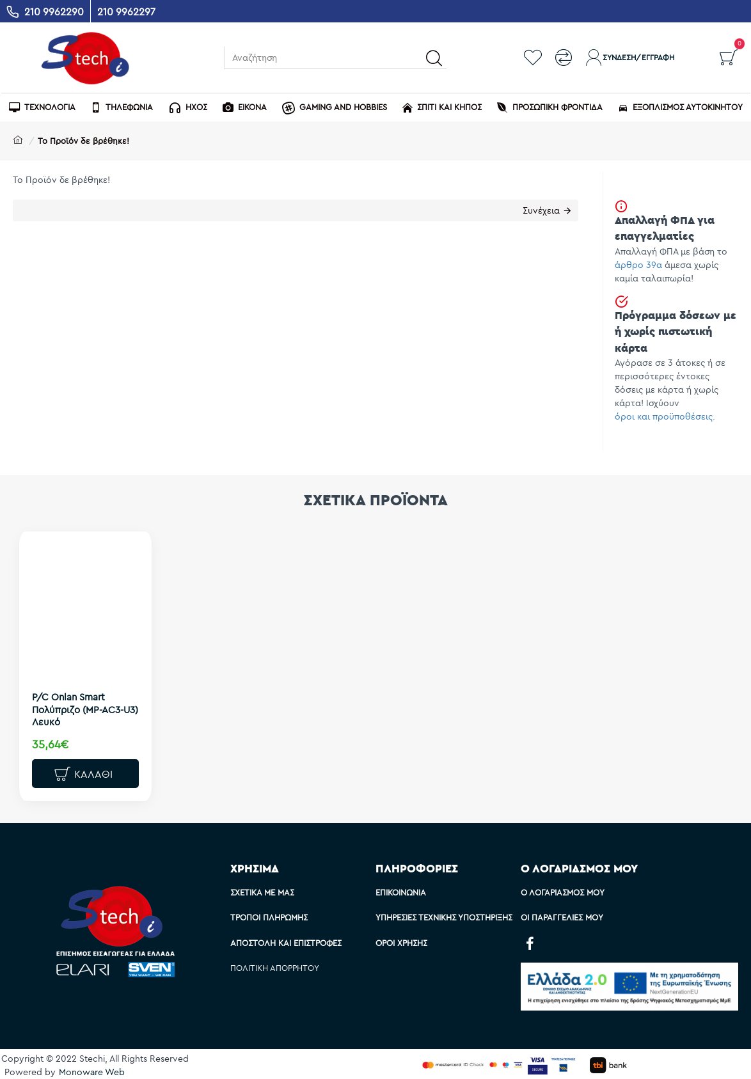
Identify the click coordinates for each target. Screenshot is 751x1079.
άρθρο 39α (638, 265)
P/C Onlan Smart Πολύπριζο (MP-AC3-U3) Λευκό (85, 709)
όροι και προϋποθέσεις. (665, 416)
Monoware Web (92, 1072)
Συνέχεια (541, 210)
